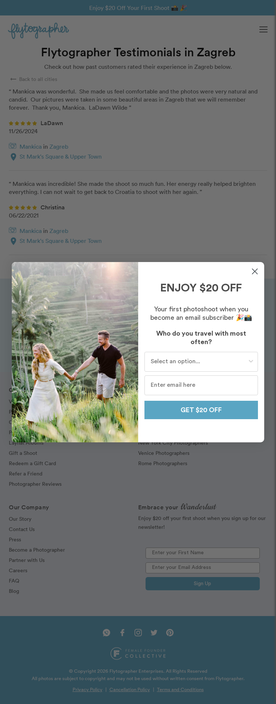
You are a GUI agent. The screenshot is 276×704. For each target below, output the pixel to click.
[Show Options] (251, 361)
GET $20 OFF (201, 410)
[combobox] (199, 361)
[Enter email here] (201, 385)
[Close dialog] (254, 271)
